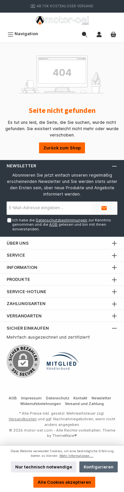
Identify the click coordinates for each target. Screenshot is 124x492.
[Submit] (104, 208)
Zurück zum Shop (62, 147)
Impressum (31, 398)
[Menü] (22, 33)
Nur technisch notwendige (43, 466)
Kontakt (80, 398)
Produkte (18, 279)
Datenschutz (57, 398)
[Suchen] (84, 33)
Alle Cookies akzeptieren (64, 482)
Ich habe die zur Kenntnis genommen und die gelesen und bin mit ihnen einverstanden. (61, 224)
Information (22, 267)
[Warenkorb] (113, 33)
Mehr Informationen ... (77, 455)
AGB (53, 224)
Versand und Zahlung (84, 403)
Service (16, 255)
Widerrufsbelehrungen (40, 403)
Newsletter (101, 398)
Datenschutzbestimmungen (61, 220)
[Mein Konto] (99, 33)
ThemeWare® (64, 435)
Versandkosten (23, 419)
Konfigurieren (98, 466)
